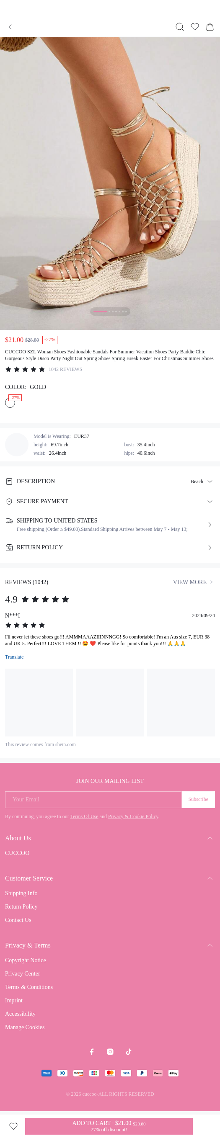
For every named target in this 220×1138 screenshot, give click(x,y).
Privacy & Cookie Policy (133, 816)
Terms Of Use (84, 816)
